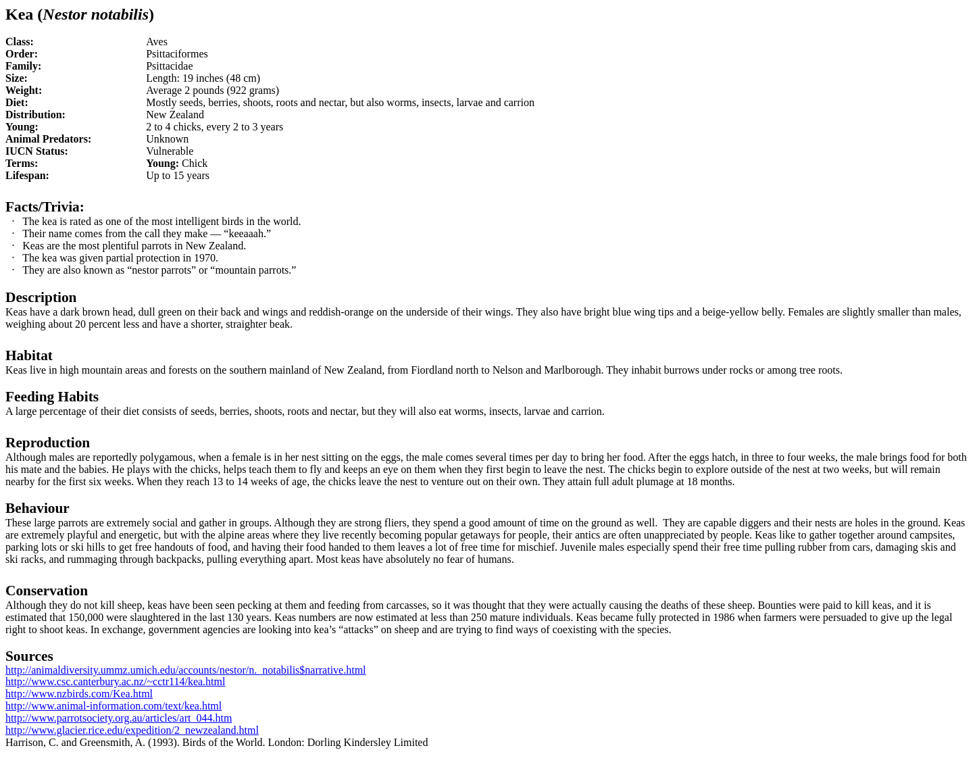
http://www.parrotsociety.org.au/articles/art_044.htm (118, 718)
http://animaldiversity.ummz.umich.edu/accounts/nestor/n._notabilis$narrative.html (185, 670)
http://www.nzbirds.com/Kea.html (79, 693)
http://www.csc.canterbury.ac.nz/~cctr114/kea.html (115, 681)
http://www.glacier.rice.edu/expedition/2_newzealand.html (132, 730)
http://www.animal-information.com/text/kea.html (113, 706)
